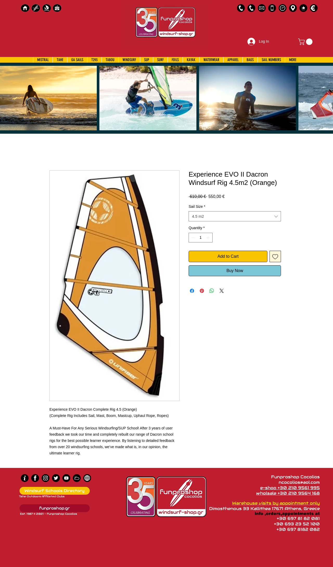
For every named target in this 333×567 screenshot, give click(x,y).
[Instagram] (45, 478)
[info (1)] (25, 478)
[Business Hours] (282, 8)
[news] (87, 478)
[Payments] (314, 8)
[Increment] (208, 237)
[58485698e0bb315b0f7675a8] (262, 8)
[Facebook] (35, 478)
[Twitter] (56, 478)
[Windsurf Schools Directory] (55, 491)
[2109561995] (241, 8)
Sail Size (197, 206)
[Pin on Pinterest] (202, 291)
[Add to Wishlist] (275, 256)
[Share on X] (222, 291)
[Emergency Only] (272, 8)
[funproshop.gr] (55, 508)
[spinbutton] (200, 237)
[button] (306, 41)
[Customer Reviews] (303, 8)
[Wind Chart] (77, 478)
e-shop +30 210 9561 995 (290, 488)
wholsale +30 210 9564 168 (288, 493)
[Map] (293, 8)
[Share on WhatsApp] (212, 291)
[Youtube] (66, 478)
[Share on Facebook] (192, 291)
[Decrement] (192, 237)
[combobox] (235, 216)
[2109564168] (251, 8)
